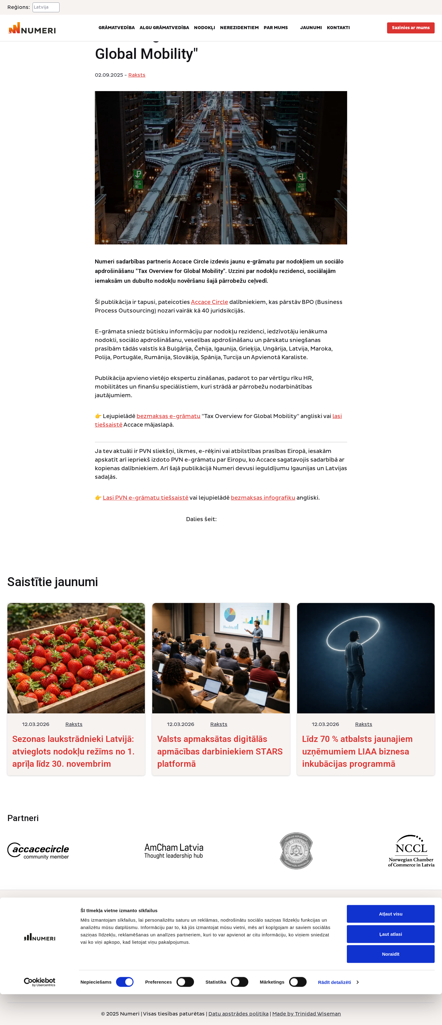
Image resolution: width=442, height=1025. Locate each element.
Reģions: (18, 7)
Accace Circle (209, 302)
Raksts (136, 75)
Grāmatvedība (117, 27)
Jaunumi (311, 27)
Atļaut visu (391, 944)
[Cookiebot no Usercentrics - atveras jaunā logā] (40, 1013)
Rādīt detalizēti (334, 1012)
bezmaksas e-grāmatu (168, 416)
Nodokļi (204, 27)
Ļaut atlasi (390, 964)
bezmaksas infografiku (263, 497)
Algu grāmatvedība (164, 27)
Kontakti (338, 27)
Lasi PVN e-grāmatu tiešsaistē (145, 497)
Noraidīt (391, 984)
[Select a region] (46, 7)
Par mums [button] (279, 28)
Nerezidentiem (239, 27)
